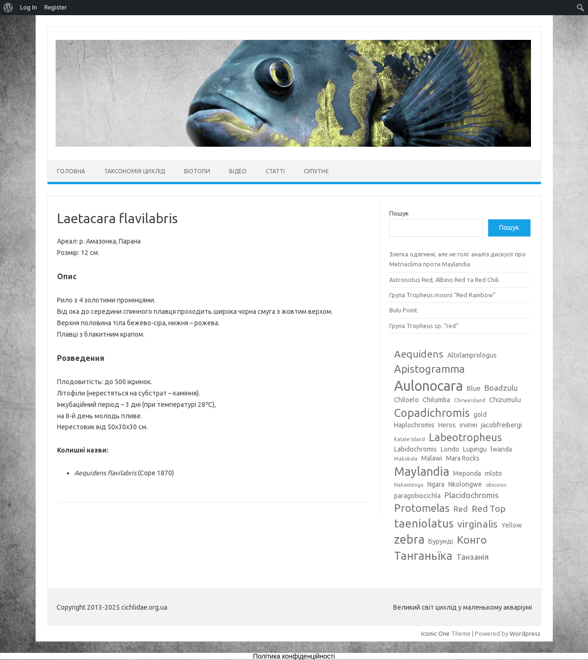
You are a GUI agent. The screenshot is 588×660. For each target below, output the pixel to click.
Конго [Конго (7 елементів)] (472, 540)
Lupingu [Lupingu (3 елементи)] (475, 449)
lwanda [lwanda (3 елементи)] (501, 449)
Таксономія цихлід (134, 171)
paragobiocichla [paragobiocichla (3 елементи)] (417, 496)
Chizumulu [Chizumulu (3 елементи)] (505, 400)
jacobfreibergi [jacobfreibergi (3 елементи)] (501, 425)
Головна (71, 171)
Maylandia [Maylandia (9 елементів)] (421, 471)
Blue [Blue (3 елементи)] (474, 388)
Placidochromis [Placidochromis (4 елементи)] (471, 495)
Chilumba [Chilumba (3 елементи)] (436, 400)
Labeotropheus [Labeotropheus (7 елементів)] (465, 437)
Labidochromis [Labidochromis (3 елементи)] (415, 449)
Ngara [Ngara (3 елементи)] (435, 484)
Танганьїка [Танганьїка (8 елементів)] (423, 555)
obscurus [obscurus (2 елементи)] (496, 485)
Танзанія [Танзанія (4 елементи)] (472, 556)
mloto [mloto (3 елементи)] (493, 473)
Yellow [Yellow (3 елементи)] (511, 525)
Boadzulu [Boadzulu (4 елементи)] (501, 387)
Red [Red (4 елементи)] (460, 508)
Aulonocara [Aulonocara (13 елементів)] (428, 386)
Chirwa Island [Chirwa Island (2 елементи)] (469, 400)
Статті (275, 171)
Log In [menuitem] (28, 7)
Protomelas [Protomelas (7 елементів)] (422, 508)
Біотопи (197, 171)
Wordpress (525, 633)
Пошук (399, 213)
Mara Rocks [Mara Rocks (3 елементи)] (463, 458)
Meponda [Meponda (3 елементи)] (467, 473)
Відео (238, 171)
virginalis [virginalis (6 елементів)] (477, 523)
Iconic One (435, 633)
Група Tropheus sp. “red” (424, 325)
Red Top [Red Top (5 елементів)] (489, 508)
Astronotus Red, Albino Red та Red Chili (444, 279)
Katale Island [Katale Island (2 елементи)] (409, 439)
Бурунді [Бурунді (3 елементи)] (440, 541)
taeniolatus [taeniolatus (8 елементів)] (423, 523)
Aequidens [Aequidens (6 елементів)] (418, 353)
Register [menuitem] (55, 7)
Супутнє (316, 171)
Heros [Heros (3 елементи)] (447, 425)
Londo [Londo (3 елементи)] (450, 449)
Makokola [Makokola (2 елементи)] (405, 459)
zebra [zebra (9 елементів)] (409, 539)
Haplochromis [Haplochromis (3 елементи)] (414, 425)
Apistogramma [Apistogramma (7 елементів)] (429, 369)
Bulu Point (403, 310)
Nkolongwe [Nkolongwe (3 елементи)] (465, 484)
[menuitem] (8, 7)
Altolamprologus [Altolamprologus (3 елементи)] (472, 355)
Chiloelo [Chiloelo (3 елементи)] (406, 400)
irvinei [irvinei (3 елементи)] (468, 425)
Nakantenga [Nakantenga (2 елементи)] (409, 485)
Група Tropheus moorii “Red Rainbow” (442, 295)
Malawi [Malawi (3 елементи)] (431, 458)
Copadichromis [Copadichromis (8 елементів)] (432, 412)
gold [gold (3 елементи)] (480, 414)
